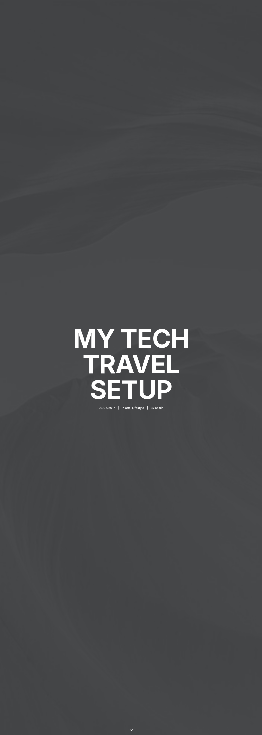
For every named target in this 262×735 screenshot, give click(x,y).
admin (159, 370)
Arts (128, 370)
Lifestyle (138, 370)
